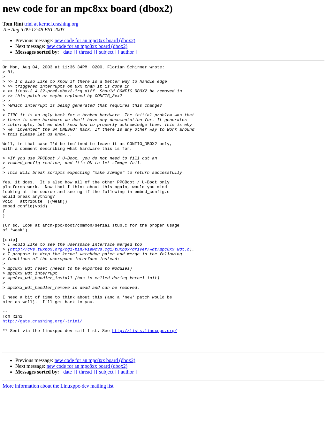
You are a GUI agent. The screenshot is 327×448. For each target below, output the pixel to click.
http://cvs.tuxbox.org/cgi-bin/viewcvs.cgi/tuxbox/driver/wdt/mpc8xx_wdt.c (99, 286)
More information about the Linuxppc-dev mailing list (58, 442)
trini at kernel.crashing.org (51, 24)
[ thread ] (85, 52)
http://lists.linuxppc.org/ (144, 384)
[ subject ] (106, 52)
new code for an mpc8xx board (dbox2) (95, 40)
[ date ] (67, 52)
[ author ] (127, 52)
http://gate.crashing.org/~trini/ (42, 372)
